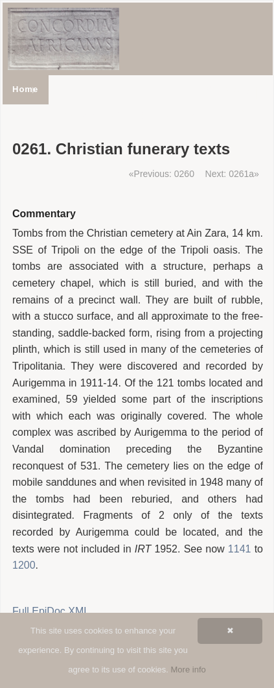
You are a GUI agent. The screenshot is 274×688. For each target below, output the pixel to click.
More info (188, 669)
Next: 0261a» (232, 174)
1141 (239, 548)
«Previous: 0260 (161, 174)
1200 (24, 565)
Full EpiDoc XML (50, 611)
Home (25, 89)
